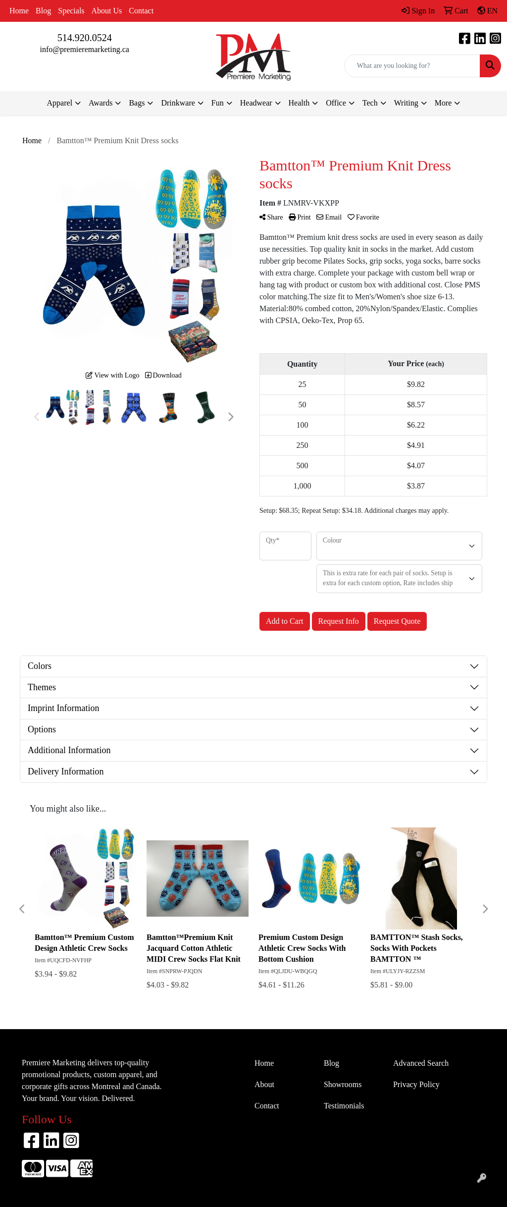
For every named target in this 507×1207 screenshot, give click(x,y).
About (264, 1084)
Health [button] (299, 103)
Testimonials (344, 1105)
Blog (43, 10)
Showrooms (342, 1084)
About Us (107, 10)
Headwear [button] (256, 103)
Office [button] (336, 103)
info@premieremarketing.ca (84, 49)
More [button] (443, 103)
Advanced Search (421, 1063)
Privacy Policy (416, 1084)
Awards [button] (100, 103)
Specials (71, 10)
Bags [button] (137, 103)
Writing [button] (406, 103)
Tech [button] (370, 103)
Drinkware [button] (178, 103)
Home (19, 10)
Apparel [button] (60, 103)
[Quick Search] (412, 66)
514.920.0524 (84, 37)
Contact (141, 10)
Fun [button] (217, 103)
